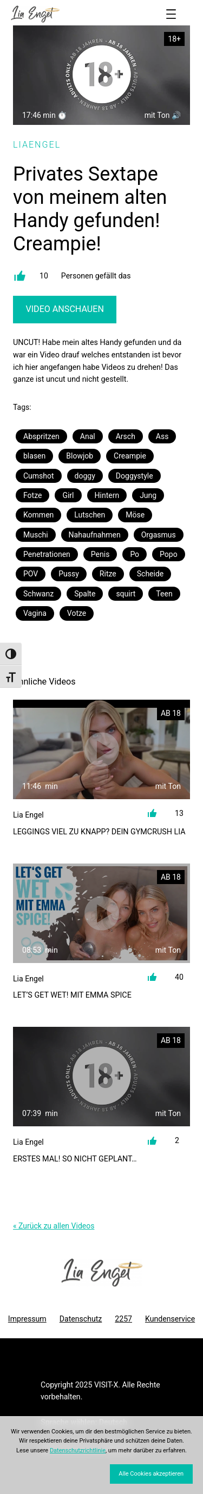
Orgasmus (158, 534)
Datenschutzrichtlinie (78, 1450)
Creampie (130, 455)
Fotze (32, 495)
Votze (76, 613)
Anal (87, 436)
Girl (68, 495)
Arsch (125, 436)
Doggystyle (134, 476)
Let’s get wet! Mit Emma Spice (72, 995)
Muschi (35, 534)
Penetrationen (46, 554)
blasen (34, 455)
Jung (148, 495)
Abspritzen (41, 436)
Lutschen (89, 514)
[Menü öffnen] (171, 14)
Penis (100, 554)
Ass (162, 436)
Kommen (38, 514)
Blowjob (79, 455)
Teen (164, 593)
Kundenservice (170, 1318)
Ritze (108, 573)
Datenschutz (81, 1318)
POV (30, 573)
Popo (169, 554)
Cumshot (38, 476)
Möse (135, 514)
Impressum (27, 1318)
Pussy (68, 573)
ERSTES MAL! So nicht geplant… (75, 1158)
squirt (125, 593)
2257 (123, 1318)
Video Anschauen (64, 309)
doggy (85, 476)
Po (134, 554)
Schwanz (38, 593)
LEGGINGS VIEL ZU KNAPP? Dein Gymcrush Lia (99, 831)
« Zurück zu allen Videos (53, 1225)
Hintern (107, 495)
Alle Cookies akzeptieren (151, 1473)
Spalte (84, 593)
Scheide (150, 573)
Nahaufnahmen (95, 534)
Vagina (35, 613)
